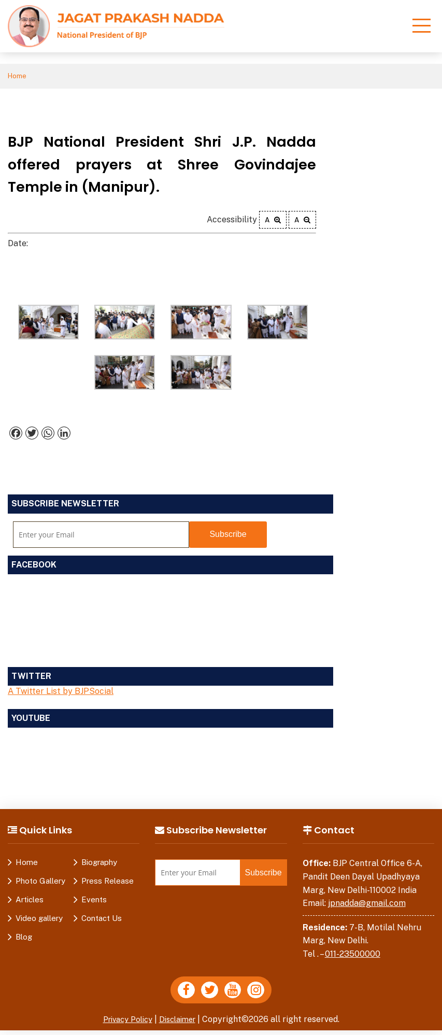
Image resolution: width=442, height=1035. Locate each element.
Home (19, 77)
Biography (99, 863)
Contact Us (101, 919)
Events (94, 901)
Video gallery (39, 919)
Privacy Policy (125, 1024)
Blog (24, 938)
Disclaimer (180, 1024)
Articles (30, 901)
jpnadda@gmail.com (367, 905)
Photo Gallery (40, 882)
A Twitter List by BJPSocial (60, 693)
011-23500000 (352, 955)
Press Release (107, 882)
